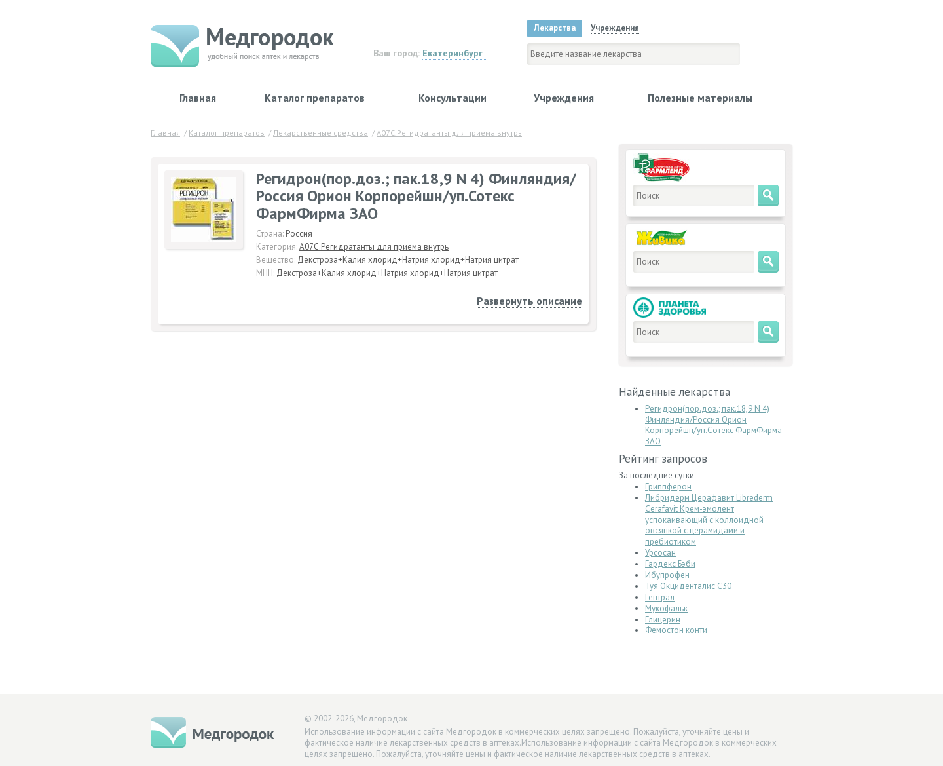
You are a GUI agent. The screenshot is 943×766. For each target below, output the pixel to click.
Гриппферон (668, 486)
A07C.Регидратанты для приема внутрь (374, 246)
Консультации (452, 97)
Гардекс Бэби (670, 563)
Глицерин (662, 619)
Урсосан (660, 552)
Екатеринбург (452, 53)
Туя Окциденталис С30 (688, 586)
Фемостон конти (676, 630)
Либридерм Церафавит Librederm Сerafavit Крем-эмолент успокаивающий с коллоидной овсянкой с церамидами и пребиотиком (709, 520)
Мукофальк (666, 608)
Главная (197, 97)
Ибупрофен (667, 575)
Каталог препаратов (315, 97)
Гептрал (660, 597)
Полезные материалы (700, 97)
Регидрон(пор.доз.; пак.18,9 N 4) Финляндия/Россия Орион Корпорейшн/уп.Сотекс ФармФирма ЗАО (713, 425)
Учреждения (564, 97)
